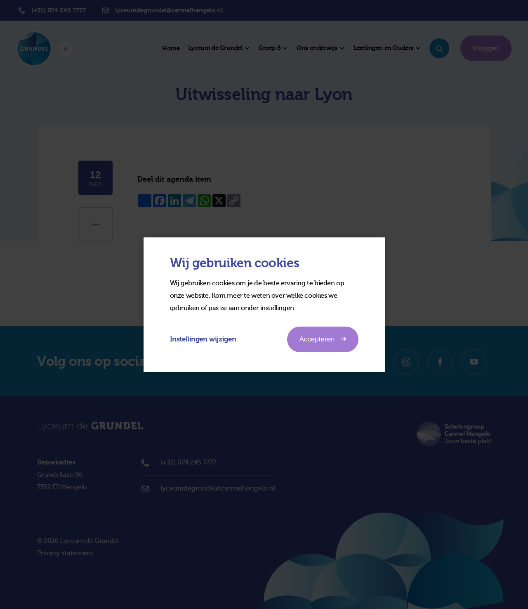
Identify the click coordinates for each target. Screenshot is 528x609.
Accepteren (322, 339)
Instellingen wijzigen (203, 339)
